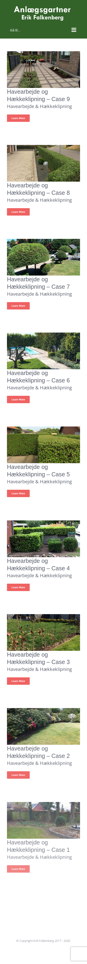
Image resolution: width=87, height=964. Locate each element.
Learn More (18, 118)
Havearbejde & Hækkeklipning (39, 106)
